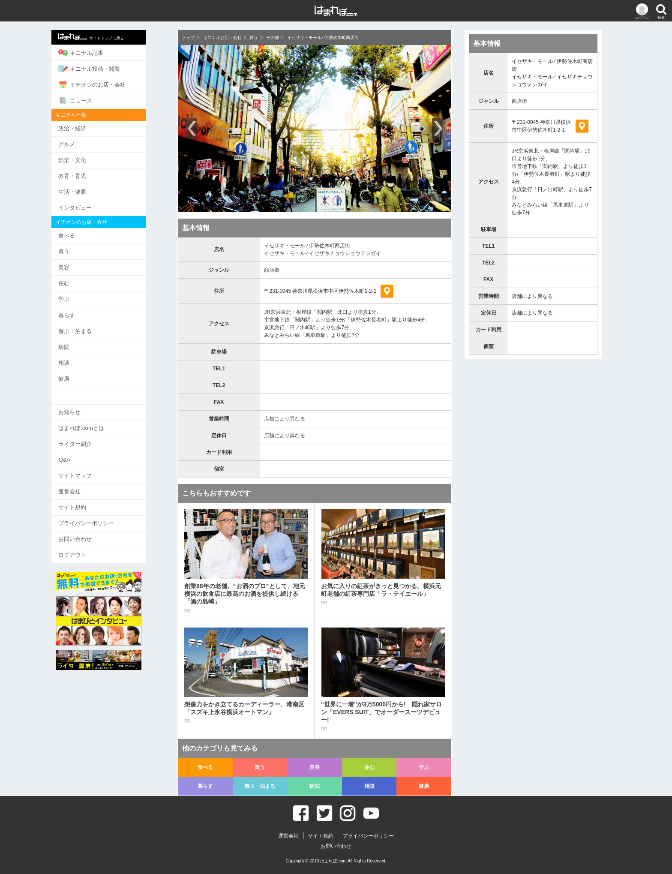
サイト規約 (91, 501)
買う (82, 249)
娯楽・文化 (91, 158)
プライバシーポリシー (105, 517)
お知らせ (88, 407)
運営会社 (88, 485)
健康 (82, 374)
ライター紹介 (94, 438)
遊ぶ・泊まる (94, 327)
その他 (272, 37)
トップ (188, 37)
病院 (82, 342)
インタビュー (94, 205)
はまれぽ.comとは (100, 423)
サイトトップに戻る (110, 36)
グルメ (85, 143)
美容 (82, 264)
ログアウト (91, 548)
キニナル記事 (99, 52)
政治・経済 (91, 127)
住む (82, 280)
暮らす (85, 311)
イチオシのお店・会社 (110, 84)
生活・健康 (91, 189)
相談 (82, 358)
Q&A (83, 454)
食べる (85, 233)
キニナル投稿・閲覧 (108, 68)
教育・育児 (91, 174)
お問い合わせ (94, 532)
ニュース (94, 99)
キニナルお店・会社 (222, 37)
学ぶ (82, 295)
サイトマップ (94, 469)
